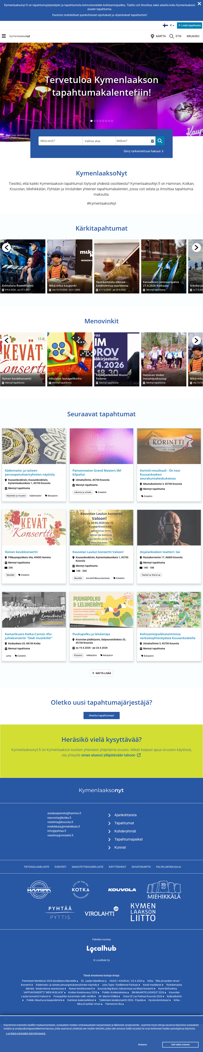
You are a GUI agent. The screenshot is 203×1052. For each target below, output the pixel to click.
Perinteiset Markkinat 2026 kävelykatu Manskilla (49, 980)
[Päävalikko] (4, 36)
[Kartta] (158, 36)
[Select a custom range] (152, 140)
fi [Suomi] (169, 25)
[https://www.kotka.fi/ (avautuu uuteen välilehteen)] (81, 897)
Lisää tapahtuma (191, 25)
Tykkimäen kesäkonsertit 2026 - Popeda (121, 1000)
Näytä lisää (103, 673)
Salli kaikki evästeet (180, 1044)
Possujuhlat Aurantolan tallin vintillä (74, 996)
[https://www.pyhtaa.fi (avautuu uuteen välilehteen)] (60, 920)
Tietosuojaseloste (36, 866)
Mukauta (142, 1044)
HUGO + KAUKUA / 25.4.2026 (126, 980)
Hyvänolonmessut (158, 1000)
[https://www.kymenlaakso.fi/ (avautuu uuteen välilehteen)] (143, 920)
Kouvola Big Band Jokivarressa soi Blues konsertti (126, 988)
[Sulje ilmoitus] (199, 3)
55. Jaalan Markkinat (93, 980)
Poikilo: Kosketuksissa (114, 992)
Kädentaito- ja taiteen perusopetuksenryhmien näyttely (67, 984)
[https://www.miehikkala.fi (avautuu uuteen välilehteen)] (164, 897)
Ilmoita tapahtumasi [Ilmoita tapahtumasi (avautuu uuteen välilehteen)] (101, 715)
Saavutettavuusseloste (87, 866)
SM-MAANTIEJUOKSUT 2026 (148, 992)
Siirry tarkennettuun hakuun (142, 151)
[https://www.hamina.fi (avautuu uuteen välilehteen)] (39, 897)
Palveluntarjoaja (168, 866)
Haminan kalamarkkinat (81, 1000)
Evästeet (60, 866)
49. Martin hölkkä (109, 996)
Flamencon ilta (113, 1003)
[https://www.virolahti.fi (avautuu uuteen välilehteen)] (102, 920)
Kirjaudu (193, 36)
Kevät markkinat (152, 984)
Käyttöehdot (117, 866)
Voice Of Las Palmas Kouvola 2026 (143, 996)
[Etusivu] (20, 36)
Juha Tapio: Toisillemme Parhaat (120, 984)
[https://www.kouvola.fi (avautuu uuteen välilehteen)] (122, 897)
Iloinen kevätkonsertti (81, 988)
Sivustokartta (141, 866)
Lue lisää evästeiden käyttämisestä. (26, 1033)
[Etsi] (175, 36)
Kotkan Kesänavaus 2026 (83, 992)
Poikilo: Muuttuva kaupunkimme (45, 1000)
